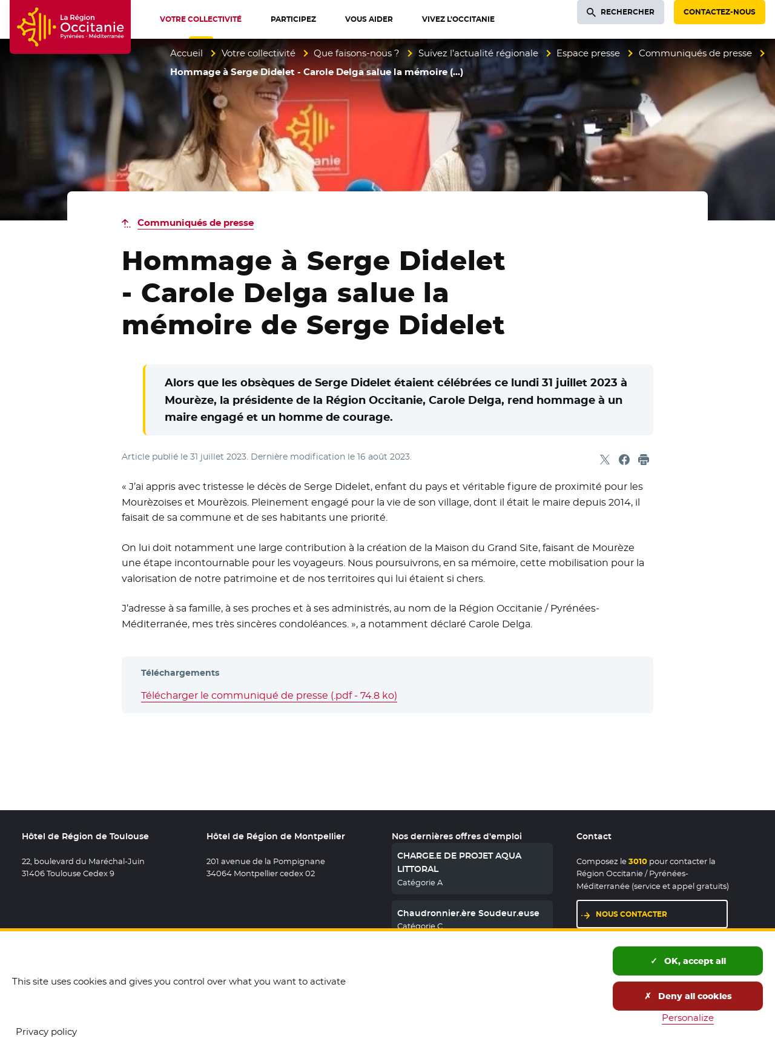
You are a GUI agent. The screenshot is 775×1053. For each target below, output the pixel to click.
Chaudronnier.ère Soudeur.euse (468, 913)
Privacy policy (46, 1031)
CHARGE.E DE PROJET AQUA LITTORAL (459, 862)
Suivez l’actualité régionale (478, 53)
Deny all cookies (688, 996)
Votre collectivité (258, 53)
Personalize (688, 1017)
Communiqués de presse (695, 53)
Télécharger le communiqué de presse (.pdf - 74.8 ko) (269, 695)
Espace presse (588, 53)
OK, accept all (688, 961)
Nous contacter (631, 914)
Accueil (186, 53)
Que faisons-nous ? (357, 53)
